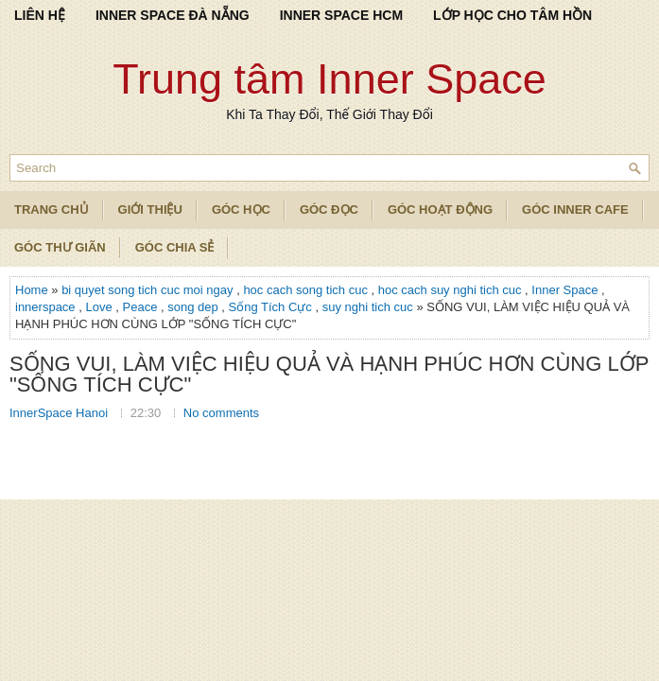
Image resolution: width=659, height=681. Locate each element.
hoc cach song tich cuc (307, 290)
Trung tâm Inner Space (329, 79)
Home (33, 290)
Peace (142, 307)
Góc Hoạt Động (440, 209)
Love (100, 307)
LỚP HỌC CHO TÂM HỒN (512, 15)
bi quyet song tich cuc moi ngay (148, 290)
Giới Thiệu (150, 209)
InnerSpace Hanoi (60, 413)
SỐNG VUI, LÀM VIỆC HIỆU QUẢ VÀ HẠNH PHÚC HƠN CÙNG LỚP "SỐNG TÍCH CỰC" (329, 374)
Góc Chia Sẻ (175, 247)
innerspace (46, 307)
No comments (221, 413)
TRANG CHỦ (51, 209)
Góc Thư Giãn (60, 247)
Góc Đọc (329, 209)
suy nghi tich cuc (369, 307)
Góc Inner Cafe (575, 209)
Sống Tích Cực (272, 307)
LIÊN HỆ (39, 15)
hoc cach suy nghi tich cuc (451, 290)
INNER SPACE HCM (341, 15)
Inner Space (566, 290)
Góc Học (241, 209)
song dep (194, 307)
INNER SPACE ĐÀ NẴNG (172, 15)
